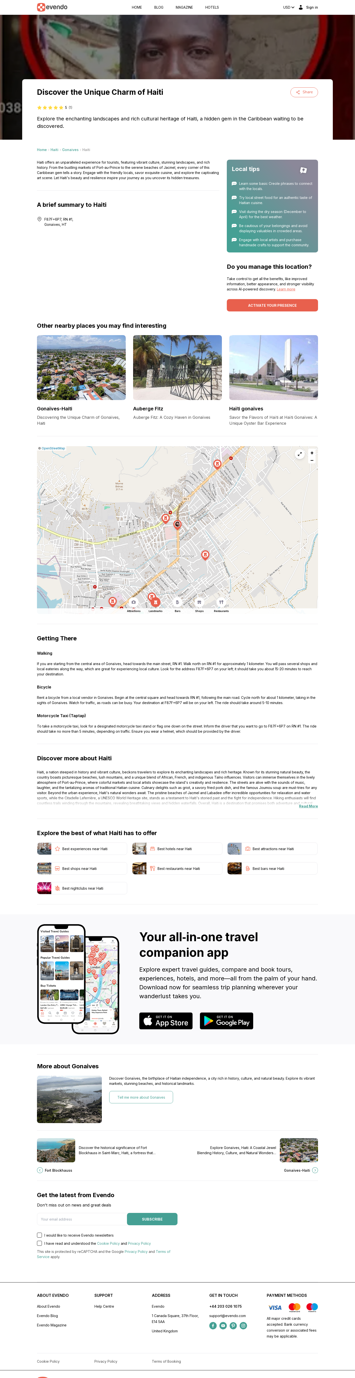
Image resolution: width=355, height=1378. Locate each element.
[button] (177, 525)
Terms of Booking (166, 1361)
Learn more (286, 289)
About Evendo (48, 1306)
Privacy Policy (139, 1243)
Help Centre (104, 1306)
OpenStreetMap (53, 448)
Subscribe (152, 1219)
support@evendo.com (227, 1316)
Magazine (184, 7)
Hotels (212, 7)
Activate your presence (272, 305)
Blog (158, 7)
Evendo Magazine (52, 1325)
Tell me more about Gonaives (141, 1097)
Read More (308, 806)
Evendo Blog (47, 1316)
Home (137, 7)
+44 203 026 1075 (225, 1306)
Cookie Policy (108, 1243)
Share (304, 92)
